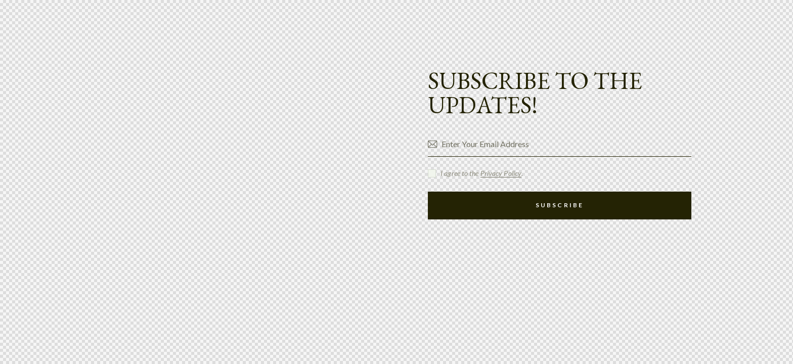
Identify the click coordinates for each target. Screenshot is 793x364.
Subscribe (560, 205)
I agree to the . (481, 173)
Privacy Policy (500, 173)
